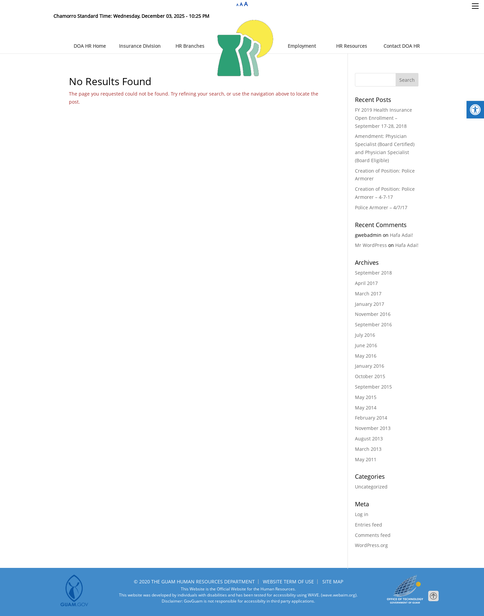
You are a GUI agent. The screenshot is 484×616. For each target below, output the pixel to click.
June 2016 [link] (366, 345)
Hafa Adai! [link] (401, 235)
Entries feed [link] (368, 524)
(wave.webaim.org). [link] (339, 595)
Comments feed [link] (373, 535)
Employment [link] (302, 46)
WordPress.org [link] (371, 545)
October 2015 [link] (370, 376)
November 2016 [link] (373, 314)
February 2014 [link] (371, 417)
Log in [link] (361, 514)
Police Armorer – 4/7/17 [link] (381, 207)
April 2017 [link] (366, 283)
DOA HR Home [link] (90, 46)
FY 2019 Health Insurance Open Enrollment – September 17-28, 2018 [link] (383, 118)
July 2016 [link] (365, 335)
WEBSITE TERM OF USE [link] (288, 581)
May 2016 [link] (365, 356)
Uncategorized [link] (371, 486)
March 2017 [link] (368, 293)
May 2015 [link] (365, 397)
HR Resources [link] (351, 46)
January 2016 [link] (369, 366)
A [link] (237, 5)
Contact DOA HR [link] (402, 46)
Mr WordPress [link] (371, 245)
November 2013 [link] (373, 428)
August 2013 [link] (369, 438)
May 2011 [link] (365, 459)
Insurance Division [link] (140, 46)
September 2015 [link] (373, 387)
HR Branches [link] (189, 46)
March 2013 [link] (368, 449)
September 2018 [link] (373, 272)
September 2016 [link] (373, 324)
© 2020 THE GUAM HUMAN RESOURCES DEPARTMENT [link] (194, 581)
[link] (475, 109)
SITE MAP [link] (332, 581)
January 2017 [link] (369, 304)
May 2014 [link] (365, 407)
